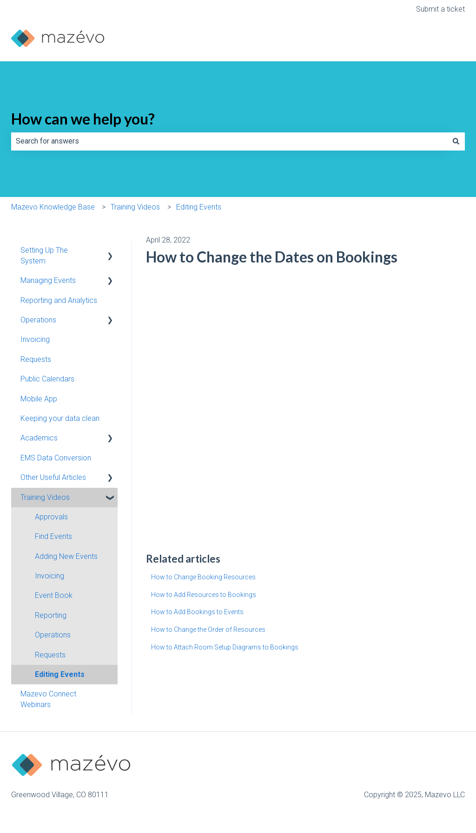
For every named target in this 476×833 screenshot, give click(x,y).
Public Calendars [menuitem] (47, 378)
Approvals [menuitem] (51, 516)
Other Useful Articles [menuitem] (53, 477)
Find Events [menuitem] (53, 536)
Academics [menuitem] (39, 437)
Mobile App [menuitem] (38, 398)
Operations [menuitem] (38, 319)
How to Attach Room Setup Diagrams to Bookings (224, 647)
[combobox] (229, 141)
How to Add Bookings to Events (197, 612)
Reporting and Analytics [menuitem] (58, 300)
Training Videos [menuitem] (45, 497)
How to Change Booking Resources (203, 577)
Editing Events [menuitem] (60, 674)
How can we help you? (83, 119)
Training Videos (135, 207)
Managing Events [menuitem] (48, 280)
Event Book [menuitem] (54, 595)
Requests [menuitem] (35, 359)
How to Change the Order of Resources (208, 629)
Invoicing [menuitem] (35, 339)
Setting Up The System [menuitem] (44, 255)
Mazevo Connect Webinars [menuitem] (48, 698)
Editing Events (198, 207)
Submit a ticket (440, 9)
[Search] (456, 141)
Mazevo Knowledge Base (53, 207)
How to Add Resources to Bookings (203, 594)
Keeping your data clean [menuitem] (59, 418)
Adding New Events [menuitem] (66, 556)
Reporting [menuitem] (50, 615)
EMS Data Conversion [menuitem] (55, 457)
